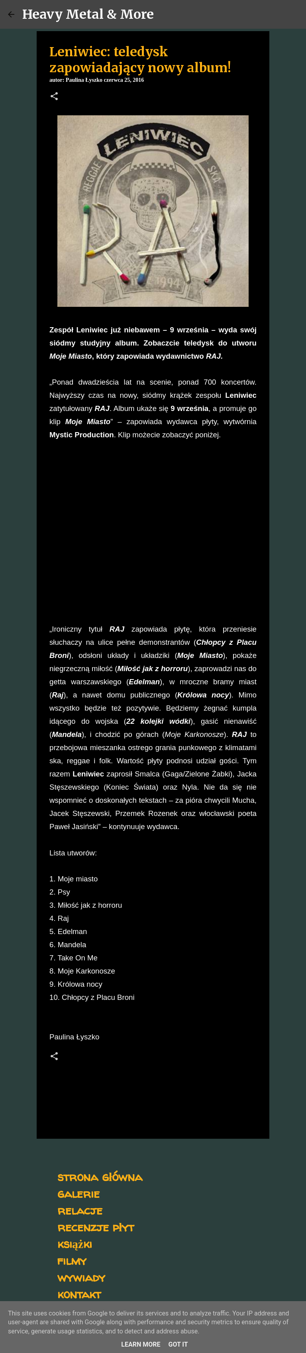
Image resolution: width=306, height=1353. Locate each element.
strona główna (99, 1176)
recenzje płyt (95, 1227)
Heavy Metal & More (88, 14)
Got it (178, 1344)
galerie (78, 1193)
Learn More (140, 1344)
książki (74, 1243)
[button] (54, 97)
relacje (79, 1210)
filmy (71, 1260)
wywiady (81, 1277)
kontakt (79, 1294)
